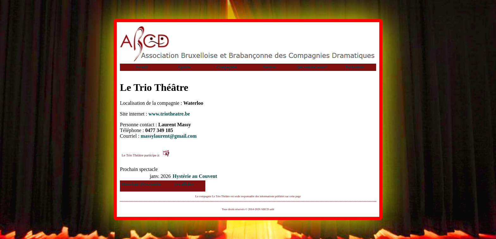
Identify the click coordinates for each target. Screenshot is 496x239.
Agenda (184, 67)
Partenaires (354, 67)
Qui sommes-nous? (312, 67)
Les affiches (183, 184)
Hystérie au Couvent (195, 176)
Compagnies (227, 67)
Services (269, 67)
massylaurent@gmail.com (169, 136)
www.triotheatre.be (169, 113)
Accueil (141, 67)
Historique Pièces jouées (141, 184)
